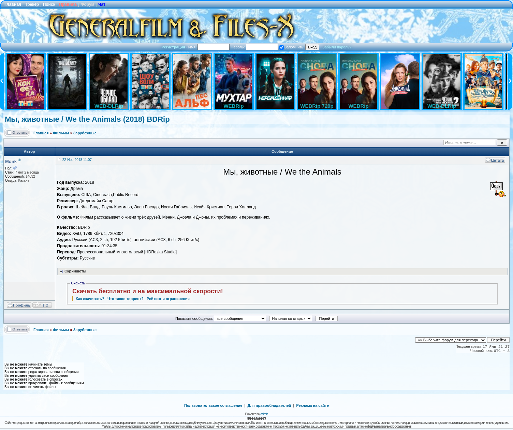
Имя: (209, 47)
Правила (68, 4)
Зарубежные (85, 133)
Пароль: (254, 47)
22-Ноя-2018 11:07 (77, 160)
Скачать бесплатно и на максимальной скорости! (147, 291)
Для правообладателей (269, 405)
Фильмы (61, 133)
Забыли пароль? (336, 47)
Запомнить (291, 47)
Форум (87, 4)
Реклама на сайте (312, 405)
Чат (101, 4)
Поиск (49, 4)
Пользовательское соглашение (213, 405)
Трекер (32, 4)
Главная (12, 4)
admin (264, 414)
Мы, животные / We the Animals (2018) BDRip (87, 119)
